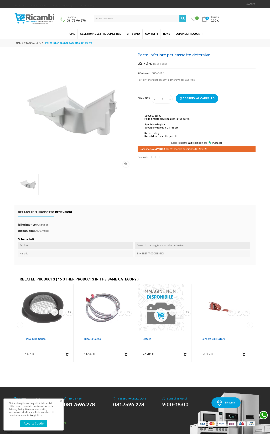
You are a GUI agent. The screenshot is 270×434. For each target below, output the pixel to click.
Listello (147, 339)
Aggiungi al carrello (197, 98)
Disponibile (26, 231)
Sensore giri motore (213, 339)
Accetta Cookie (34, 423)
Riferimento (144, 73)
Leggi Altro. (36, 415)
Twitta (155, 157)
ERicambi (226, 403)
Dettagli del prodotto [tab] (36, 212)
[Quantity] (162, 99)
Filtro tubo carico (35, 339)
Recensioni (69, 212)
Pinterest (159, 157)
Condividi (151, 157)
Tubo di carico (92, 339)
